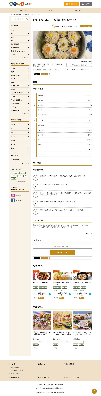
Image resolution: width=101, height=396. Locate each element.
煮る (12, 148)
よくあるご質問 (49, 384)
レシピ (50, 10)
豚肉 (26, 175)
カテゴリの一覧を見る (23, 181)
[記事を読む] (36, 339)
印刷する (45, 74)
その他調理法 (15, 159)
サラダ (13, 96)
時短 (14, 178)
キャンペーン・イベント (73, 377)
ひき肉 (35, 287)
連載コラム (78, 10)
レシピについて (17, 14)
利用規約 (40, 384)
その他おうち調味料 (57, 287)
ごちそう (20, 175)
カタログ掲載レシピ (16, 367)
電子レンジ (14, 156)
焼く (12, 132)
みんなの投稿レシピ (15, 173)
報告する (89, 233)
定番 (61, 290)
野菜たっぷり (82, 290)
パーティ (23, 173)
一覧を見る (26, 58)
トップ (10, 14)
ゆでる (13, 144)
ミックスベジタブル (43, 287)
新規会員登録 (70, 364)
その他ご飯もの (76, 287)
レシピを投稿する (43, 377)
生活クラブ (50, 388)
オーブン (13, 152)
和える (13, 124)
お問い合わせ (59, 384)
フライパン (83, 287)
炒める (13, 136)
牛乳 (14, 175)
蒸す (12, 128)
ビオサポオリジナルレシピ (17, 370)
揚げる (13, 140)
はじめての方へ (23, 10)
